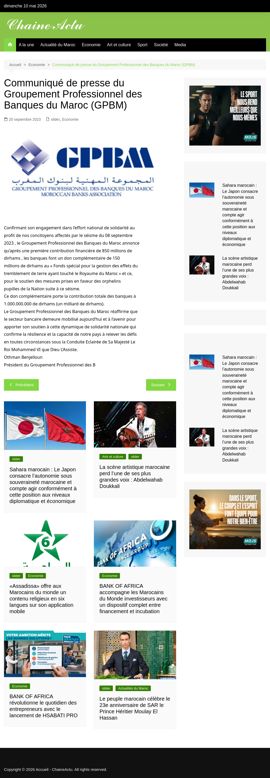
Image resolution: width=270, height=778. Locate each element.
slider (55, 119)
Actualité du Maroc (57, 45)
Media (180, 45)
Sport (142, 45)
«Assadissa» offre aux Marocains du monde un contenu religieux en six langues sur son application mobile (41, 598)
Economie (91, 45)
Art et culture (119, 45)
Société (161, 45)
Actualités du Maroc (133, 688)
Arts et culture (112, 457)
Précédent (21, 385)
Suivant (161, 385)
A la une (26, 45)
